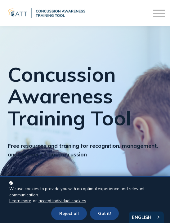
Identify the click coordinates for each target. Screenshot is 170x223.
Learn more (20, 200)
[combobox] (146, 217)
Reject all (69, 213)
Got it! (104, 213)
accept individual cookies (62, 200)
